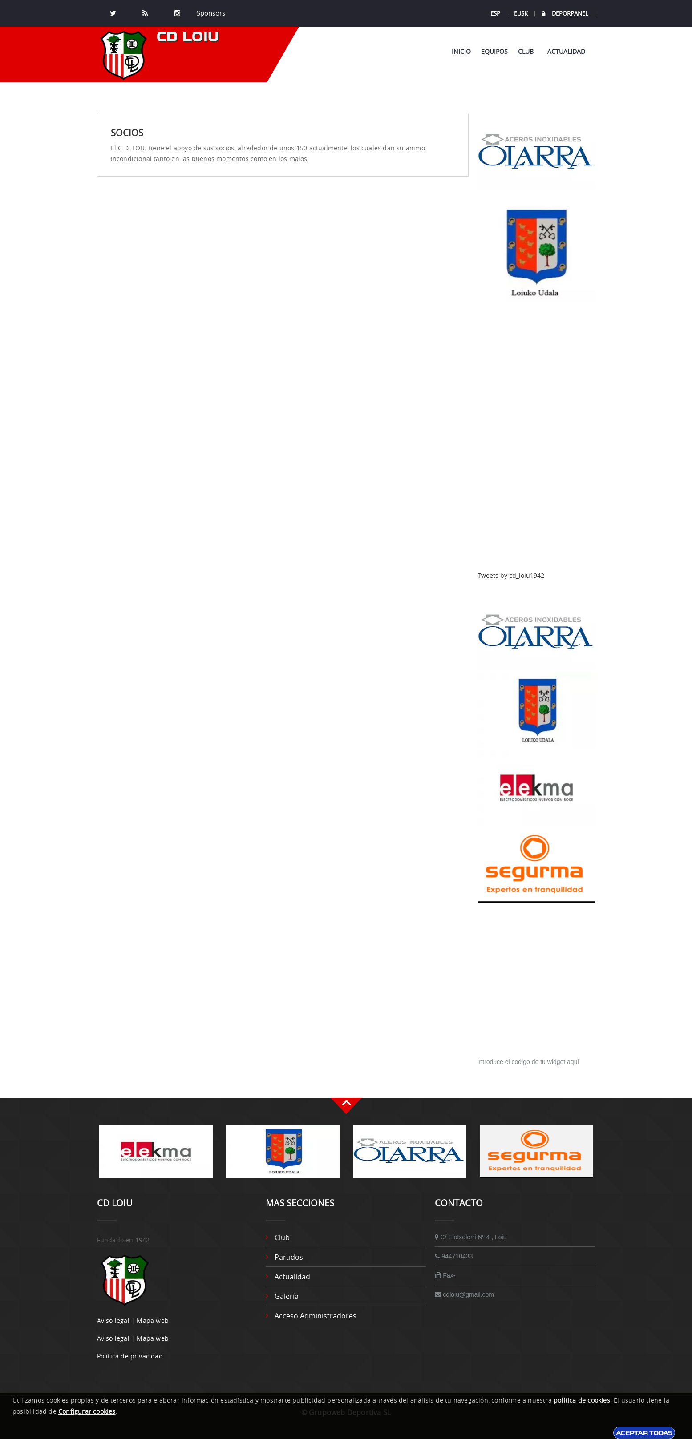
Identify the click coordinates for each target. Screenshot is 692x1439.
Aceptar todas (644, 1432)
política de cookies (582, 1400)
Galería (287, 1296)
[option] (156, 1156)
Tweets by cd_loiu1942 (511, 575)
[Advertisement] (536, 437)
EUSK (521, 13)
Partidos (289, 1257)
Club (527, 51)
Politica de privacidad (130, 1356)
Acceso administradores (315, 1316)
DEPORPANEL (565, 13)
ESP (495, 13)
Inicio (461, 51)
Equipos (494, 51)
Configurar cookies (87, 1411)
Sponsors (210, 13)
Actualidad (566, 51)
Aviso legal (113, 1320)
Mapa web (153, 1320)
